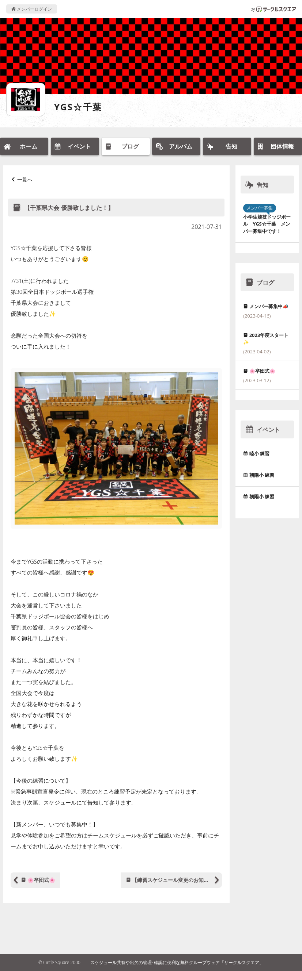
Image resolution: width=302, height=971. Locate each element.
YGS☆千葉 (78, 107)
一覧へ (25, 179)
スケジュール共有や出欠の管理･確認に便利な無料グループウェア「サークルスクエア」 (177, 962)
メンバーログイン (31, 9)
